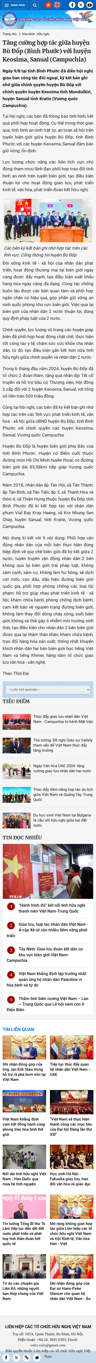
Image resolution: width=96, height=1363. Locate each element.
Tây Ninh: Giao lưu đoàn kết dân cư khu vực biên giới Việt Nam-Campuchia (45, 955)
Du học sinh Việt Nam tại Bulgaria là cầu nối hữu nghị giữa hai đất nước (62, 820)
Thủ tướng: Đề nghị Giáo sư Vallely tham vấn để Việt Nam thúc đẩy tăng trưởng (62, 745)
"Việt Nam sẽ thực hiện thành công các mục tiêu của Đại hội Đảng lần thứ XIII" (71, 1127)
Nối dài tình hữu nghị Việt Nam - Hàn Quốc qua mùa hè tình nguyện (24, 1179)
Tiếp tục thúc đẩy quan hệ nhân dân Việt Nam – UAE (70, 1069)
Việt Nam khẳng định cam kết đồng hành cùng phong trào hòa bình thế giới (24, 1127)
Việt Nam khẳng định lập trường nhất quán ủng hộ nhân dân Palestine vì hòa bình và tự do (46, 979)
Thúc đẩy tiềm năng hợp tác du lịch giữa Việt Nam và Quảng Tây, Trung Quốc (63, 794)
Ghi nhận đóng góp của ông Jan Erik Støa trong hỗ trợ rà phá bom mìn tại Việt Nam (24, 1072)
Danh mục (15, 5)
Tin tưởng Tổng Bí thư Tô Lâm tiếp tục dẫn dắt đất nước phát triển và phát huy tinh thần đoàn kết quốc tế (24, 1233)
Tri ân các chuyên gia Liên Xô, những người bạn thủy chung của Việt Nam (23, 1291)
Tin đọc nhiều (22, 838)
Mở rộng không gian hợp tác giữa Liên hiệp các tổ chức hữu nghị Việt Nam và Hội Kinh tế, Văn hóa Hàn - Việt (71, 1233)
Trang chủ (10, 34)
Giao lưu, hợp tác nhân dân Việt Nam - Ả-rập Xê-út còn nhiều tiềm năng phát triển (47, 930)
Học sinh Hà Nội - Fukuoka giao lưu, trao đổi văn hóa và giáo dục (70, 1179)
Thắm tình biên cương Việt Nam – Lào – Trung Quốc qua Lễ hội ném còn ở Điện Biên (47, 1004)
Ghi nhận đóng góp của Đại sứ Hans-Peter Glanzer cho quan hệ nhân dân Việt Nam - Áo (70, 1291)
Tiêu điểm (16, 701)
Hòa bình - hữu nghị (35, 34)
